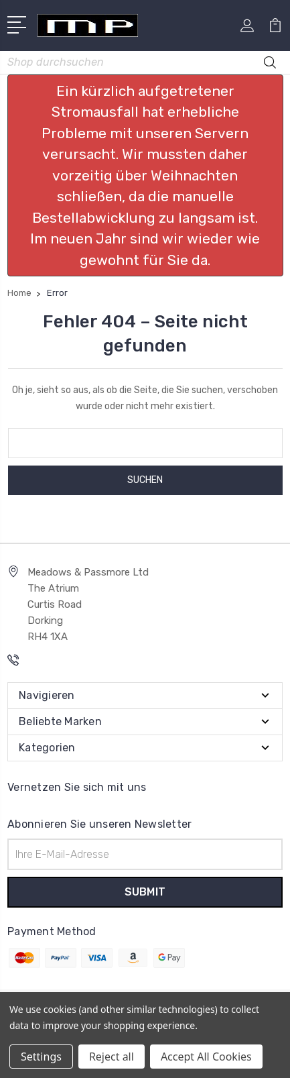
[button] (145, 175)
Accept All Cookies (206, 1056)
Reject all (111, 1056)
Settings (41, 1056)
